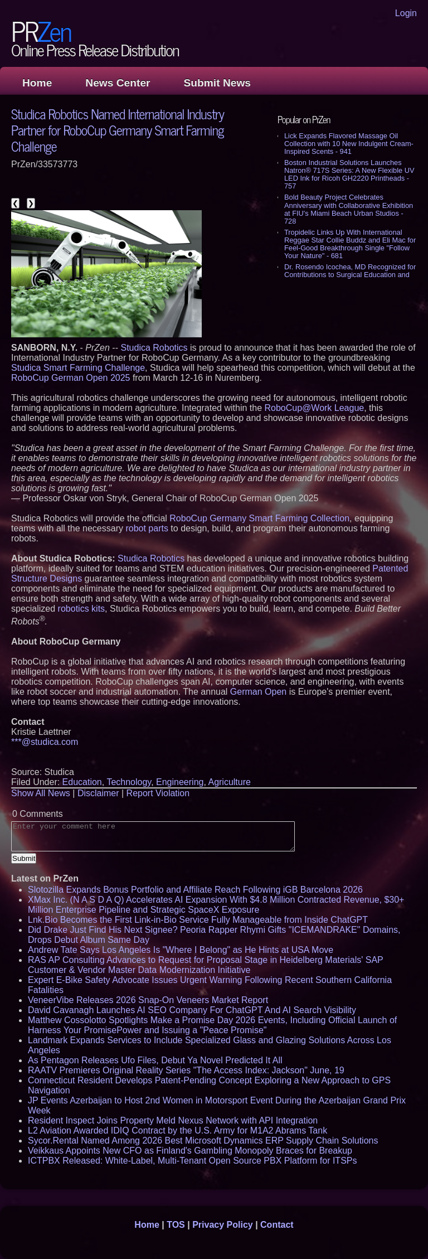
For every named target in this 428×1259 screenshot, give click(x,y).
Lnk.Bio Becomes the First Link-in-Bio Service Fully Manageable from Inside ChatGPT (198, 919)
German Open (258, 691)
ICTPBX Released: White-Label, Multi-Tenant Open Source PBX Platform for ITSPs (192, 1160)
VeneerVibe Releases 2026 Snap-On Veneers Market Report (148, 1000)
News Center (117, 83)
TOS (176, 1224)
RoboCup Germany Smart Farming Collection (259, 518)
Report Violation (158, 793)
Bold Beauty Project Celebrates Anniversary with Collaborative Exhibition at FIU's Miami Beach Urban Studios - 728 (348, 209)
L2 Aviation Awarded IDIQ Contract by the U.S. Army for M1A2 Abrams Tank (177, 1130)
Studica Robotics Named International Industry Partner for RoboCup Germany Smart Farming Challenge (117, 130)
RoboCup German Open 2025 (70, 377)
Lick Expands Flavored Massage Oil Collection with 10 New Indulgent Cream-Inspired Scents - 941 (349, 144)
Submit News (217, 83)
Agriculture (229, 782)
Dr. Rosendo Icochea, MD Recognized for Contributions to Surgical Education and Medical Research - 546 (350, 275)
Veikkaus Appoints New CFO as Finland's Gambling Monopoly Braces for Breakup (190, 1150)
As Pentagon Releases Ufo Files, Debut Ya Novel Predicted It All (155, 1060)
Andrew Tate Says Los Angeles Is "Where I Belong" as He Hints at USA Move (180, 950)
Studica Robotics (153, 347)
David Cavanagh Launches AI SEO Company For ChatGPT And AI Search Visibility (192, 1010)
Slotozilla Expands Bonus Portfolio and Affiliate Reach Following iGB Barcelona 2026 (195, 889)
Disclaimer (98, 793)
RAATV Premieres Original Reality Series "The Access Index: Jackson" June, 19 (186, 1070)
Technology (128, 782)
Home (37, 83)
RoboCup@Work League (314, 408)
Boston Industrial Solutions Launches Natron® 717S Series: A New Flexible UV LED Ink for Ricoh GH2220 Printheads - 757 (349, 174)
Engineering (179, 782)
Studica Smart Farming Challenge (78, 367)
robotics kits (81, 608)
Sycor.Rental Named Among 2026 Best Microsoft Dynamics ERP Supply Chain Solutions (203, 1140)
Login (406, 13)
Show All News (40, 793)
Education (82, 782)
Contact (277, 1224)
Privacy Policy (222, 1224)
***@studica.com (44, 742)
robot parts (146, 528)
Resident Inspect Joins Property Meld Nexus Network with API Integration (173, 1120)
